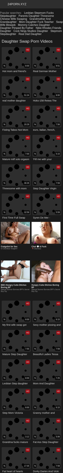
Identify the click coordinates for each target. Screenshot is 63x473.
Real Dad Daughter (30, 34)
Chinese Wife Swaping (13, 18)
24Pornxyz (17, 4)
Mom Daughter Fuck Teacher (36, 21)
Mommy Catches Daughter (34, 25)
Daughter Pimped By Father (16, 28)
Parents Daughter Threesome (36, 15)
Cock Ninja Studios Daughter (30, 31)
